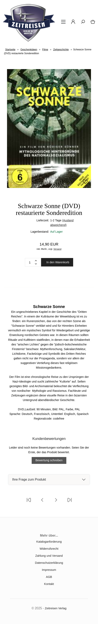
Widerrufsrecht (49, 548)
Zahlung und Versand (49, 555)
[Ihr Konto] (72, 23)
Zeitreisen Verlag (56, 608)
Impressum (49, 569)
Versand (57, 249)
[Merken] (85, 183)
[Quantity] (30, 262)
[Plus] (35, 260)
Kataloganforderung (49, 541)
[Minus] (35, 263)
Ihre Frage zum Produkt (29, 479)
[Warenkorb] (92, 23)
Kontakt (49, 584)
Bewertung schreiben (49, 460)
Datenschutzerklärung (49, 562)
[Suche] (81, 23)
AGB (49, 576)
